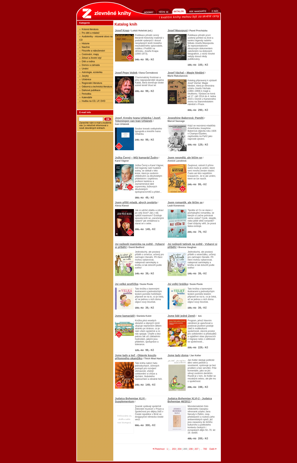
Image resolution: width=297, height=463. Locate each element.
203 (174, 449)
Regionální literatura (92, 83)
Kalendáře (87, 97)
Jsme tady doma (178, 355)
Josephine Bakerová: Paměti (186, 117)
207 (196, 449)
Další (212, 449)
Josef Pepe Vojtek (126, 72)
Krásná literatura (90, 29)
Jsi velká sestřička (126, 284)
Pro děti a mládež (90, 33)
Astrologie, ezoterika (92, 72)
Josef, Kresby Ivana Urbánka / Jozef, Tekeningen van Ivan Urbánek (138, 119)
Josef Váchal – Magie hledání (186, 72)
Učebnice (86, 79)
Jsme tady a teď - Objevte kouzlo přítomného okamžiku (135, 357)
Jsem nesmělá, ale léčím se (185, 157)
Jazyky (85, 76)
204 (179, 449)
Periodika (86, 94)
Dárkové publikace (91, 90)
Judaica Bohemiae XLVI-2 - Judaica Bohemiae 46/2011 (190, 400)
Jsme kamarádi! (125, 315)
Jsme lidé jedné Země (181, 315)
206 (191, 449)
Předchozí (159, 449)
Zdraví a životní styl (91, 58)
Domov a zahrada (91, 65)
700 (205, 449)
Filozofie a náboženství (93, 50)
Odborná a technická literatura (97, 86)
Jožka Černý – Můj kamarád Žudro (136, 157)
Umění (85, 68)
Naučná (86, 47)
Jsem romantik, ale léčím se (185, 202)
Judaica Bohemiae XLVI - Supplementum (130, 400)
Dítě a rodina (88, 61)
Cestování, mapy (90, 54)
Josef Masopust (178, 30)
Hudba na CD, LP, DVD (94, 101)
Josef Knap (122, 30)
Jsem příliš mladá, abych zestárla (136, 202)
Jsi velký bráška (178, 284)
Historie (86, 43)
